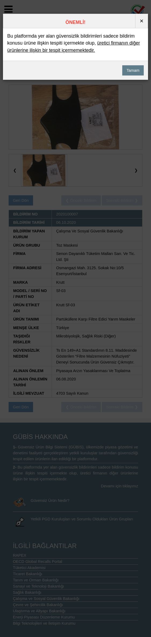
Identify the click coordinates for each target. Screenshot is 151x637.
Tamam (133, 70)
